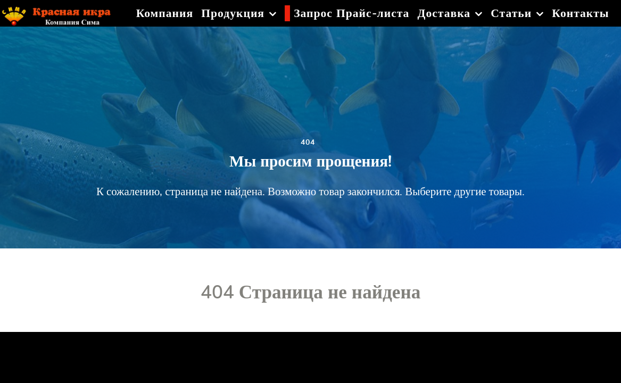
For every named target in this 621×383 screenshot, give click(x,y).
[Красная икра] (62, 13)
